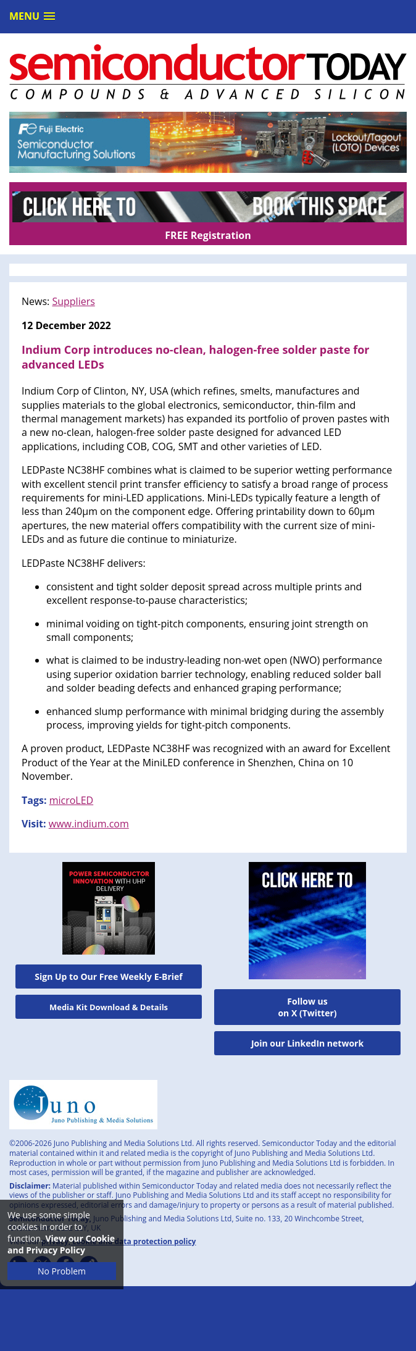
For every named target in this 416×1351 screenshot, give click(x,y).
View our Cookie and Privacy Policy (61, 1244)
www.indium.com (89, 823)
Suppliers (73, 301)
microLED (71, 800)
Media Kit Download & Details (108, 1007)
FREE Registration (208, 235)
